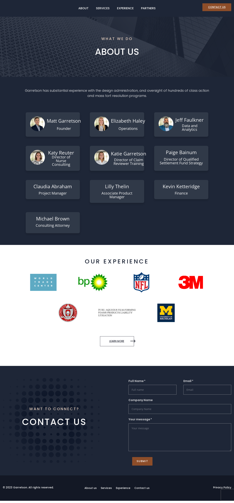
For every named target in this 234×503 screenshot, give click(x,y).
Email (187, 382)
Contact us (142, 490)
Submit (138, 463)
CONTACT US (216, 7)
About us (90, 490)
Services (103, 8)
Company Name (140, 402)
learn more (112, 342)
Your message (139, 421)
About (83, 8)
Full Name (136, 382)
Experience (125, 8)
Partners (148, 8)
